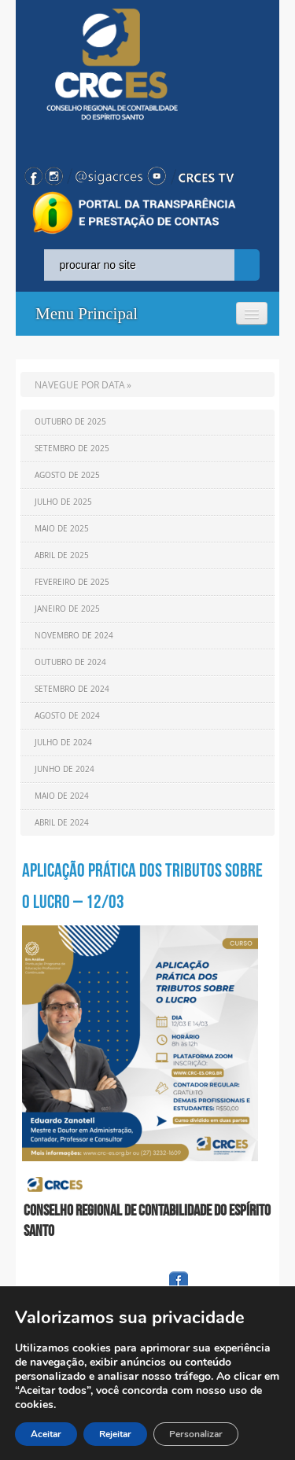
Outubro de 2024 (70, 662)
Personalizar (196, 1434)
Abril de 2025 (62, 555)
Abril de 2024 (62, 823)
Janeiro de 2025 (67, 609)
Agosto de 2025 (67, 475)
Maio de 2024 (62, 796)
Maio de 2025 (62, 529)
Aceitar (46, 1434)
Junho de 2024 (64, 769)
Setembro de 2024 (72, 689)
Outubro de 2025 (70, 422)
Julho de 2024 (63, 742)
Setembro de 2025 (72, 448)
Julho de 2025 (63, 502)
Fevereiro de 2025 (72, 582)
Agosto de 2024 (67, 716)
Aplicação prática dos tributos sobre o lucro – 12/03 (142, 886)
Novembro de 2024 (74, 636)
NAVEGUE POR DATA (80, 384)
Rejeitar (115, 1434)
